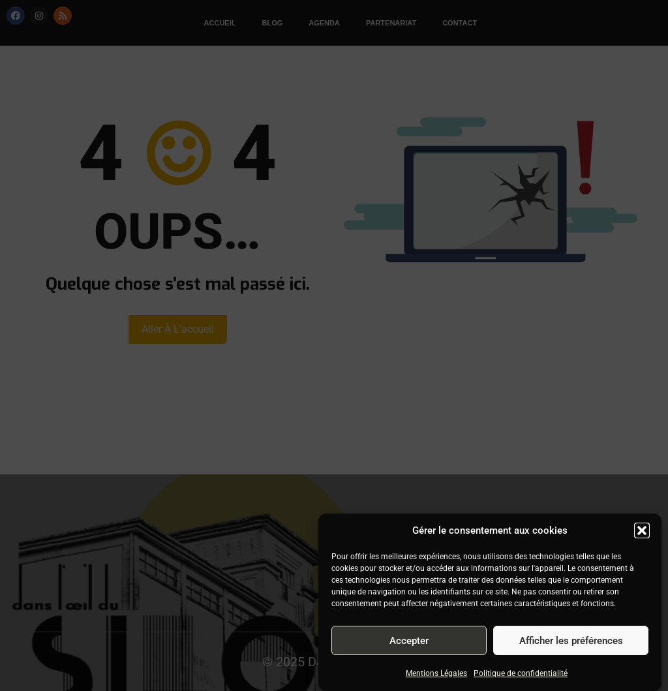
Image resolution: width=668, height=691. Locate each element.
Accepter (409, 641)
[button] (641, 530)
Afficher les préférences (571, 641)
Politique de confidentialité (521, 673)
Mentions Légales (436, 673)
